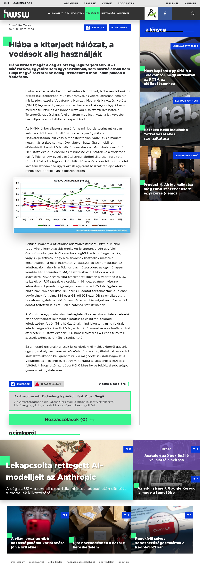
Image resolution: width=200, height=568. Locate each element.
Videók (107, 3)
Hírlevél (172, 3)
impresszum (18, 562)
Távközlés (92, 13)
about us (124, 562)
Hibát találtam (48, 384)
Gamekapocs (22, 3)
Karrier (190, 3)
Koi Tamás (24, 25)
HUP (6, 3)
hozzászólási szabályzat (81, 562)
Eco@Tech (77, 13)
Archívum (71, 3)
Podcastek (126, 3)
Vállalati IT (55, 13)
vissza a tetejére (112, 384)
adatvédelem (106, 562)
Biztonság (108, 13)
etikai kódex (55, 562)
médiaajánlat (36, 562)
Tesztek (90, 3)
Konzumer (123, 13)
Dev (67, 13)
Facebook (95, 28)
